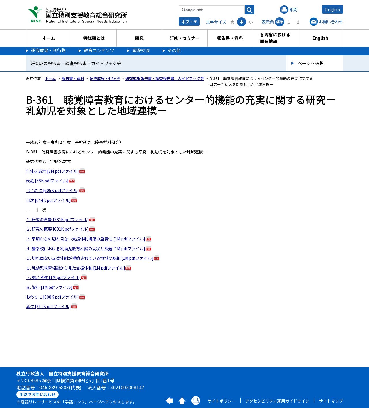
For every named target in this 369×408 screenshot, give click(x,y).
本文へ (188, 21)
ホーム (48, 38)
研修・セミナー (185, 38)
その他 (174, 50)
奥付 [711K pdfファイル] (48, 306)
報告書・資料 (230, 38)
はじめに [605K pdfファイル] (52, 190)
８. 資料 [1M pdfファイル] (49, 287)
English (332, 9)
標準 (279, 21)
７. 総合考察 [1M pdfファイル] (53, 277)
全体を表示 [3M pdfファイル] (52, 171)
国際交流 (141, 50)
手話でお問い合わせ (37, 394)
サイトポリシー (222, 401)
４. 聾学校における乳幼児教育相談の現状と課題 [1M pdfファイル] (85, 248)
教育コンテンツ (99, 50)
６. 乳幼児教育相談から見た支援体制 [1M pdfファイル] (75, 268)
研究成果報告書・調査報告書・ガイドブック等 (164, 78)
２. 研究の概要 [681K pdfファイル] (57, 229)
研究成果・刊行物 (48, 50)
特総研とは (94, 38)
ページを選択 (311, 63)
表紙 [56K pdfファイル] (47, 180)
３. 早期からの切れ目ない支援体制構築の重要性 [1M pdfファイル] (85, 239)
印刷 (293, 9)
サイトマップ (331, 401)
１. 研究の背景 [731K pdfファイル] (57, 219)
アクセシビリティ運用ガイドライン (277, 401)
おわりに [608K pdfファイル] (52, 297)
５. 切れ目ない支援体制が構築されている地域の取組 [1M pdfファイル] (89, 258)
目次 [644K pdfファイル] (48, 200)
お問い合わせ (331, 21)
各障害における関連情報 (275, 37)
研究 (139, 38)
